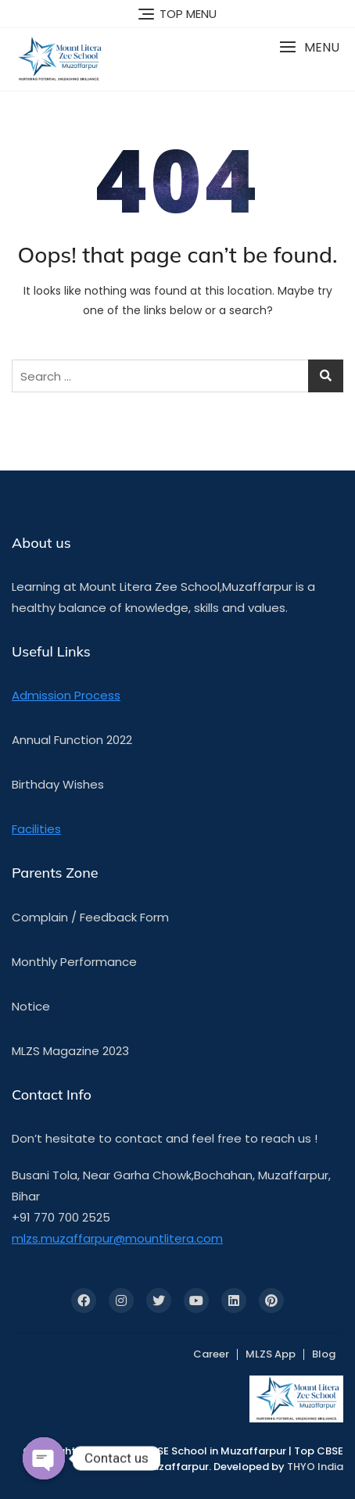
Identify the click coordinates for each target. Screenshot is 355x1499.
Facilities (36, 829)
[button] (309, 47)
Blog (323, 1354)
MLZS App (271, 1354)
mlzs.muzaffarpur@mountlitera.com (117, 1238)
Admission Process (66, 695)
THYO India (315, 1466)
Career (211, 1354)
